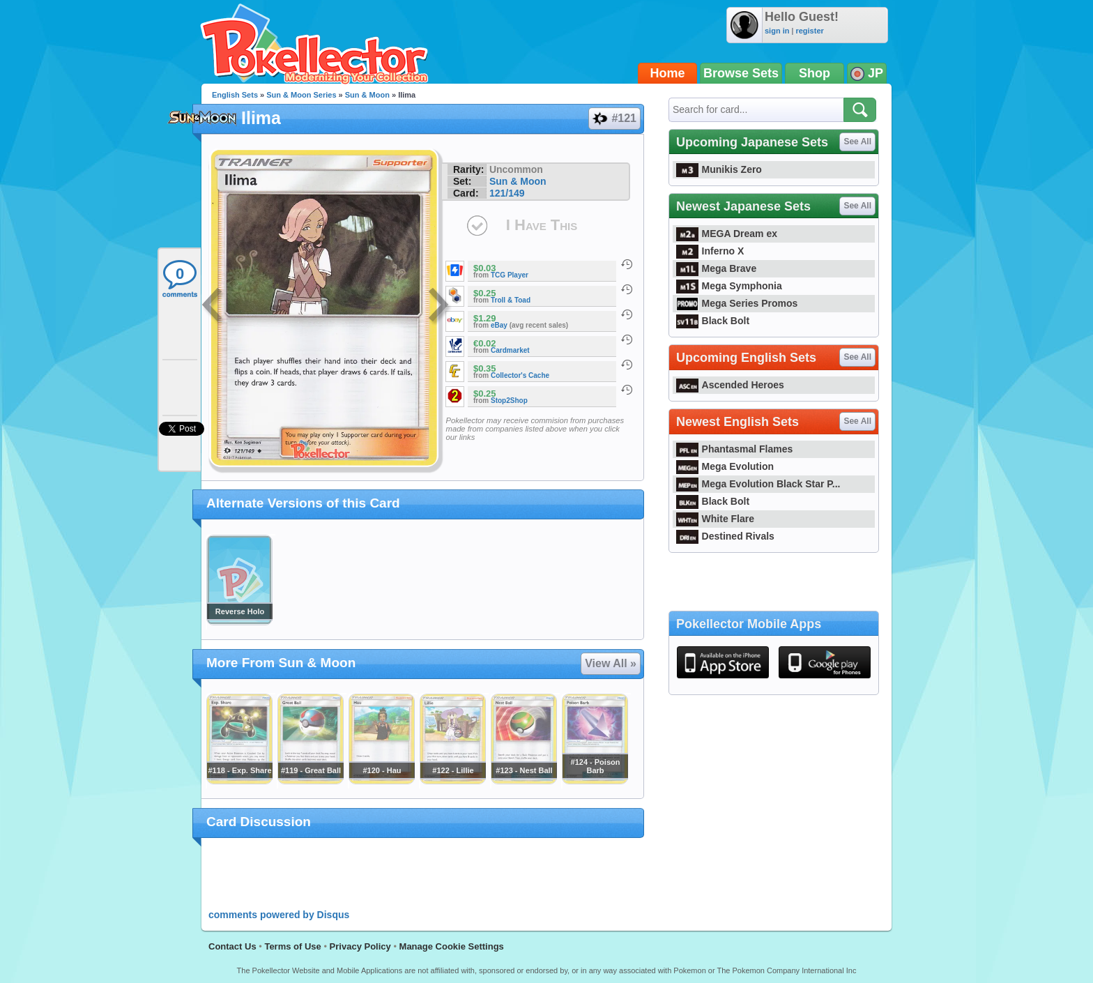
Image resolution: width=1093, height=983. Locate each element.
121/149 (507, 193)
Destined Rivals (725, 536)
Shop (814, 73)
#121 (613, 118)
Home (667, 73)
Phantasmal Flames (734, 449)
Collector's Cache (520, 375)
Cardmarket (510, 350)
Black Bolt (712, 320)
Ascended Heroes (730, 384)
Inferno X (710, 251)
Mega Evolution (725, 466)
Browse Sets (741, 73)
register (809, 30)
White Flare (715, 518)
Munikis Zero (719, 169)
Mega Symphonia (729, 285)
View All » (610, 663)
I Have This (541, 225)
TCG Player (509, 275)
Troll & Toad (510, 300)
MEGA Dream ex (726, 233)
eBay (499, 325)
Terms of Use (292, 946)
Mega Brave (716, 268)
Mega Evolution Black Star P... (758, 483)
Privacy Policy (360, 946)
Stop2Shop (509, 400)
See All (857, 141)
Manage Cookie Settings (451, 946)
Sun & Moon (367, 95)
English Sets (235, 95)
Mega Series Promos (736, 303)
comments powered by (278, 914)
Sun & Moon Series (301, 95)
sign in (777, 30)
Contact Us (232, 946)
